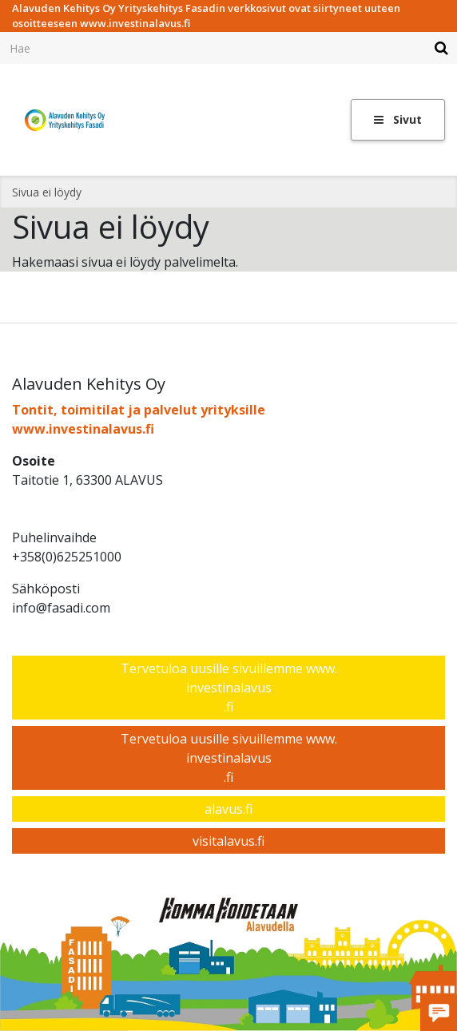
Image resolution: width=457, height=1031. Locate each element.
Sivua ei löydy (46, 192)
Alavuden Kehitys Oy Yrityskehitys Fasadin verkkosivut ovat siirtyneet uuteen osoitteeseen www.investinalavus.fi (206, 16)
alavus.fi (228, 809)
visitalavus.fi (228, 841)
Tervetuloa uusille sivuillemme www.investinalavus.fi (229, 688)
